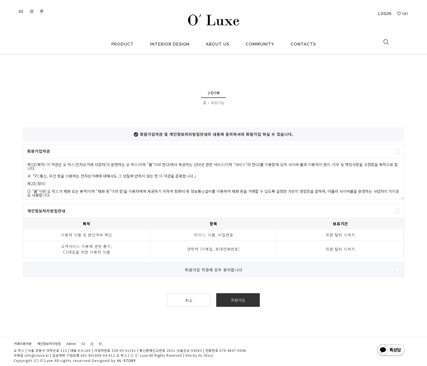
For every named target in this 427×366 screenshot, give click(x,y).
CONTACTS (303, 44)
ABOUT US (217, 44)
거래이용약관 (23, 343)
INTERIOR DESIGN (170, 44)
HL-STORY (126, 360)
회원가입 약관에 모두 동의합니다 (213, 269)
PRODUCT (122, 44)
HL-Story (205, 355)
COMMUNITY (260, 44)
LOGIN (385, 13)
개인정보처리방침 (49, 343)
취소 (189, 300)
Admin (71, 343)
